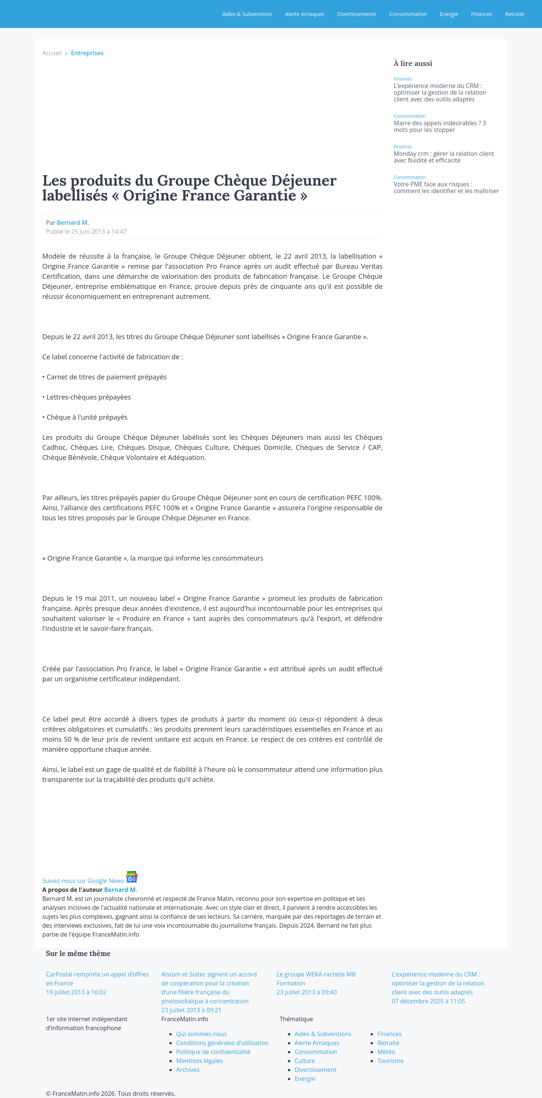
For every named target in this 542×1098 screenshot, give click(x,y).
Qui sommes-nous (201, 1034)
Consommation (408, 14)
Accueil (52, 53)
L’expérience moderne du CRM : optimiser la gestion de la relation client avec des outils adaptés (440, 92)
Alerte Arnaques (304, 14)
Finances (481, 14)
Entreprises (87, 53)
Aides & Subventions (247, 14)
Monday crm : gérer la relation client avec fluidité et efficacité (444, 156)
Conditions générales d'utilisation (222, 1043)
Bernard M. (73, 222)
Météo (386, 1052)
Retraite (514, 14)
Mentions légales (199, 1061)
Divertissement (315, 1070)
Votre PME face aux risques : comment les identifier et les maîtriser (446, 187)
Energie (449, 14)
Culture (305, 1061)
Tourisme (390, 1061)
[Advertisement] (212, 113)
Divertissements (356, 14)
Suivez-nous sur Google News (90, 881)
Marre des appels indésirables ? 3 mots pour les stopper (440, 126)
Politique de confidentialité (213, 1052)
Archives (188, 1070)
